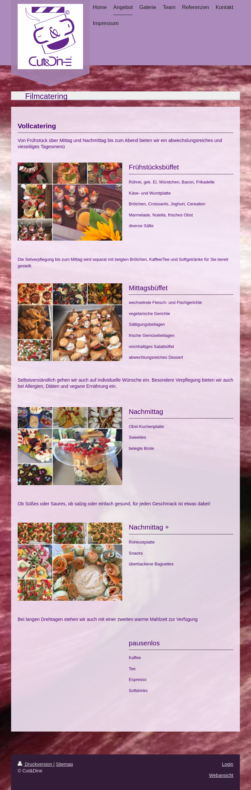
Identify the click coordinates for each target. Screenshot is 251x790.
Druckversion (35, 764)
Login (227, 764)
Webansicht (221, 775)
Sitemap (64, 764)
